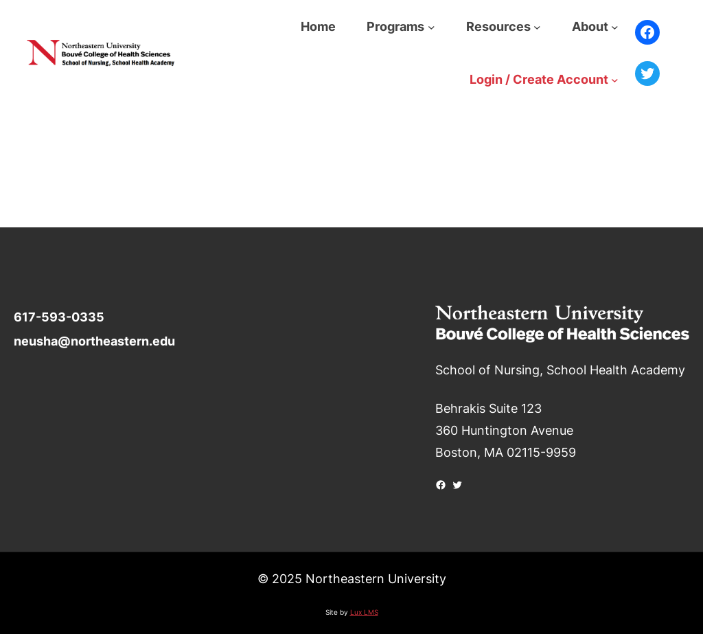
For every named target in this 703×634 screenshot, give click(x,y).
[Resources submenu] (537, 26)
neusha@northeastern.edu (94, 341)
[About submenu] (615, 26)
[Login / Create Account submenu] (615, 79)
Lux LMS (364, 612)
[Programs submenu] (431, 26)
